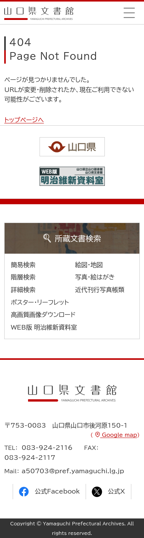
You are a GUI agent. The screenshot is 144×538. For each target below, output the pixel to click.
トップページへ (24, 120)
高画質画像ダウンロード (43, 315)
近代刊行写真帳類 (99, 290)
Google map (118, 435)
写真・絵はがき (95, 277)
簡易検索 (23, 265)
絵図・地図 (89, 265)
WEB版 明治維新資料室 (44, 327)
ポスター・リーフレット (40, 302)
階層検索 (23, 277)
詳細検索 (23, 290)
